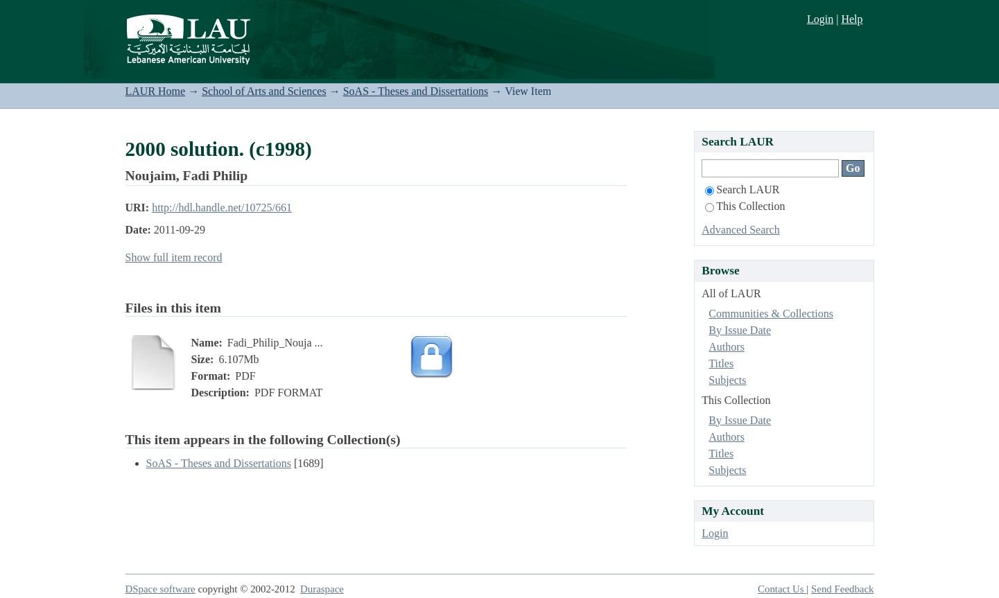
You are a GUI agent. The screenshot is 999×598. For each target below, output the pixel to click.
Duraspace (322, 589)
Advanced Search (740, 230)
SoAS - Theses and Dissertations (415, 91)
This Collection (745, 206)
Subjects (727, 380)
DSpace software (160, 589)
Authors (727, 347)
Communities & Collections (771, 313)
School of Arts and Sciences (264, 91)
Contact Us (782, 589)
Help (851, 19)
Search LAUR (742, 189)
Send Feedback (842, 589)
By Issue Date (740, 330)
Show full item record (174, 257)
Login (820, 19)
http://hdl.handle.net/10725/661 (222, 207)
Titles (721, 363)
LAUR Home (155, 91)
